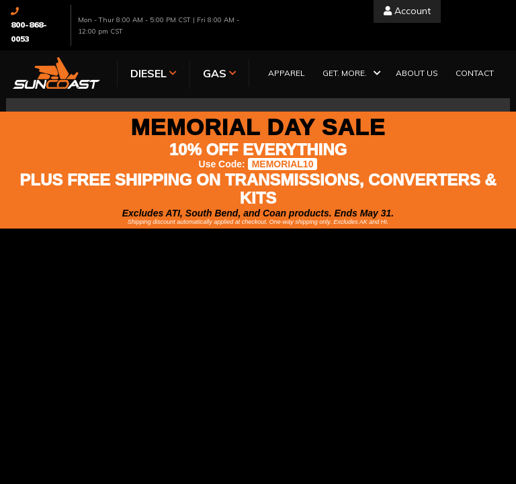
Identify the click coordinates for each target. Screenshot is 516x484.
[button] (350, 74)
